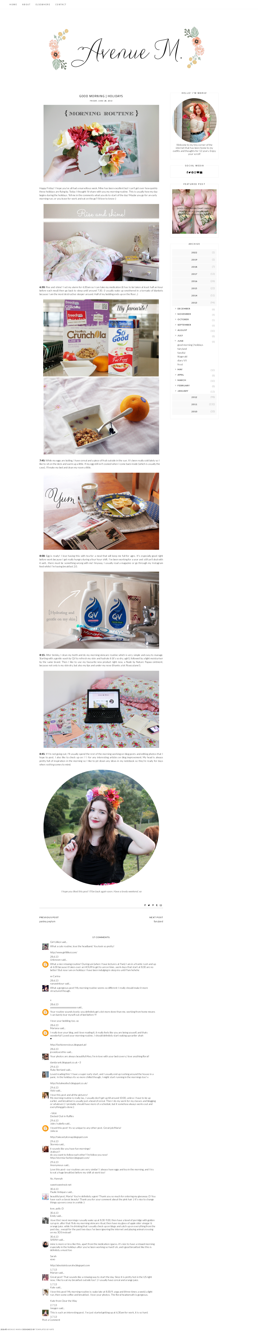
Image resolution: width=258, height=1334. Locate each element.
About (26, 4)
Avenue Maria (14, 1329)
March (182, 380)
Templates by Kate (44, 1329)
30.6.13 (54, 1188)
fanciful (181, 352)
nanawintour (57, 983)
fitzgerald (182, 356)
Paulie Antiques (58, 1191)
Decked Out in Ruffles (62, 1116)
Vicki (52, 1090)
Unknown (55, 959)
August (182, 330)
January (183, 391)
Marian (54, 1272)
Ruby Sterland (57, 1069)
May (180, 369)
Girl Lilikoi (55, 941)
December (184, 308)
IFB (85, 757)
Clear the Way (69, 1300)
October (183, 319)
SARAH (54, 1239)
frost (180, 364)
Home (13, 4)
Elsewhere (43, 4)
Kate (52, 1287)
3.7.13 (53, 1316)
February (184, 385)
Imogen (54, 1308)
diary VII (182, 360)
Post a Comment (51, 1319)
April (181, 374)
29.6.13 (54, 1066)
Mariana (54, 1028)
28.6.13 (54, 956)
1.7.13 (53, 1269)
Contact (60, 4)
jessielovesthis (58, 1051)
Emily (53, 1215)
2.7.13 (53, 1305)
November (184, 314)
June (181, 341)
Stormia (54, 1144)
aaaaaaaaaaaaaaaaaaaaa (63, 1007)
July (180, 335)
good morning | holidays (190, 344)
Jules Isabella (57, 1123)
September (184, 324)
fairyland (182, 348)
